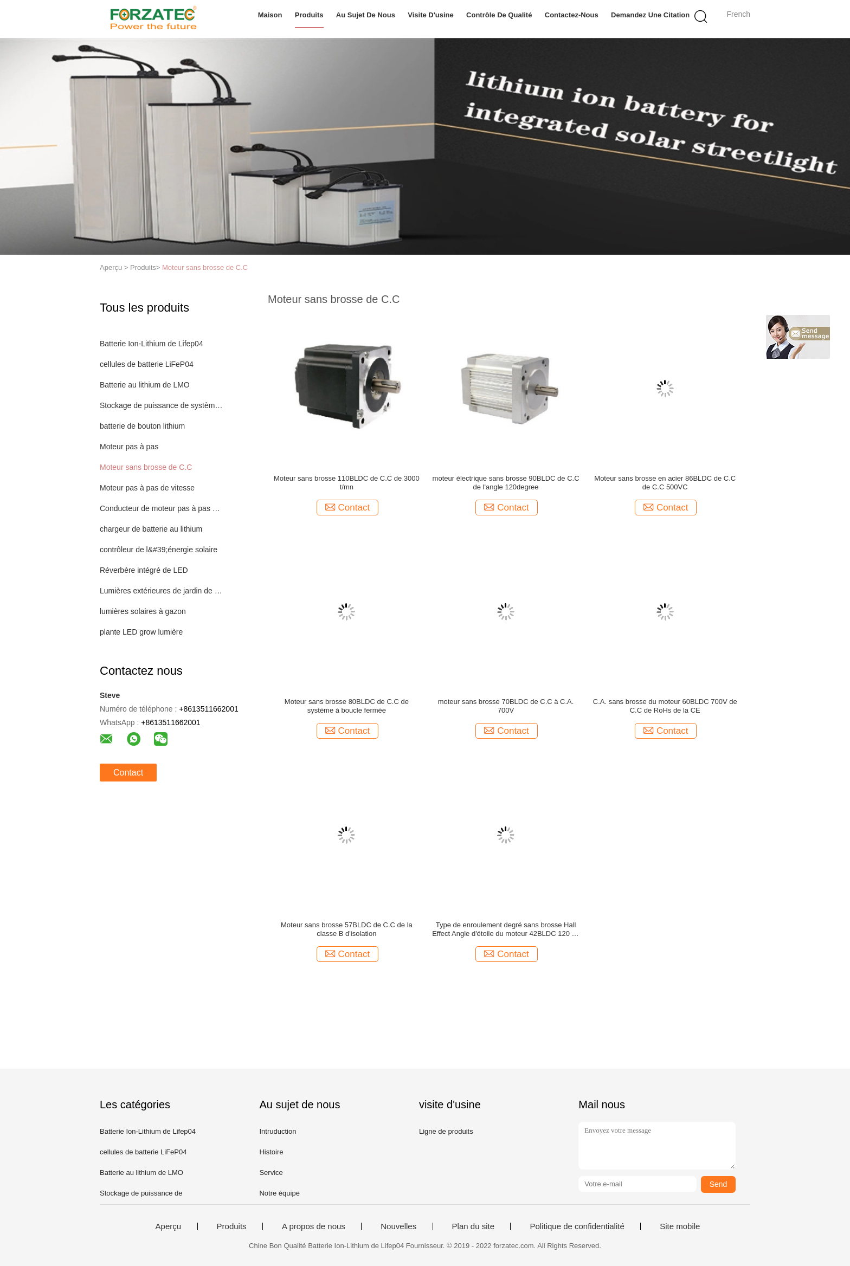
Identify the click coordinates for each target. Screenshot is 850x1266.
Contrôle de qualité (499, 15)
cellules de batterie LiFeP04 (147, 364)
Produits (309, 15)
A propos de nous (313, 1226)
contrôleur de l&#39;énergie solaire (158, 549)
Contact (128, 772)
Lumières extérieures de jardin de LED (161, 590)
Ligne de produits (446, 1131)
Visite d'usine (431, 15)
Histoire (271, 1152)
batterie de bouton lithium (142, 426)
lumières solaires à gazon (143, 611)
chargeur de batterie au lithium (151, 529)
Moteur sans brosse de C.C (205, 267)
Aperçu (169, 1226)
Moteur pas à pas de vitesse (147, 487)
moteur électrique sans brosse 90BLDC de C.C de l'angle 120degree (506, 482)
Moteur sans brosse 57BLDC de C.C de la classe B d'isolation (347, 929)
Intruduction (277, 1131)
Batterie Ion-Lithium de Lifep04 (151, 343)
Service (270, 1172)
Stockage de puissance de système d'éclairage (161, 405)
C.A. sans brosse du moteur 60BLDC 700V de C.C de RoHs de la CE (665, 705)
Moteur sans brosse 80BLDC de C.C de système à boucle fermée (347, 705)
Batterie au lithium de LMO (145, 384)
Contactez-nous (571, 15)
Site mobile (680, 1226)
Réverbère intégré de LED (144, 570)
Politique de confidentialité (577, 1226)
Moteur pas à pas (129, 446)
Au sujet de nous (365, 15)
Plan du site (473, 1226)
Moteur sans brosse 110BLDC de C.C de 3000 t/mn (347, 482)
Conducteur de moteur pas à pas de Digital (161, 508)
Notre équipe (279, 1193)
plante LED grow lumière (141, 632)
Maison (270, 15)
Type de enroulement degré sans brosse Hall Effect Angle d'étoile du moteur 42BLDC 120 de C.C (505, 929)
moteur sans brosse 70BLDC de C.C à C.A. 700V (506, 705)
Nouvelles (398, 1226)
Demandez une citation (650, 15)
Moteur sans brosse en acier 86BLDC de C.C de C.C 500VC (665, 482)
